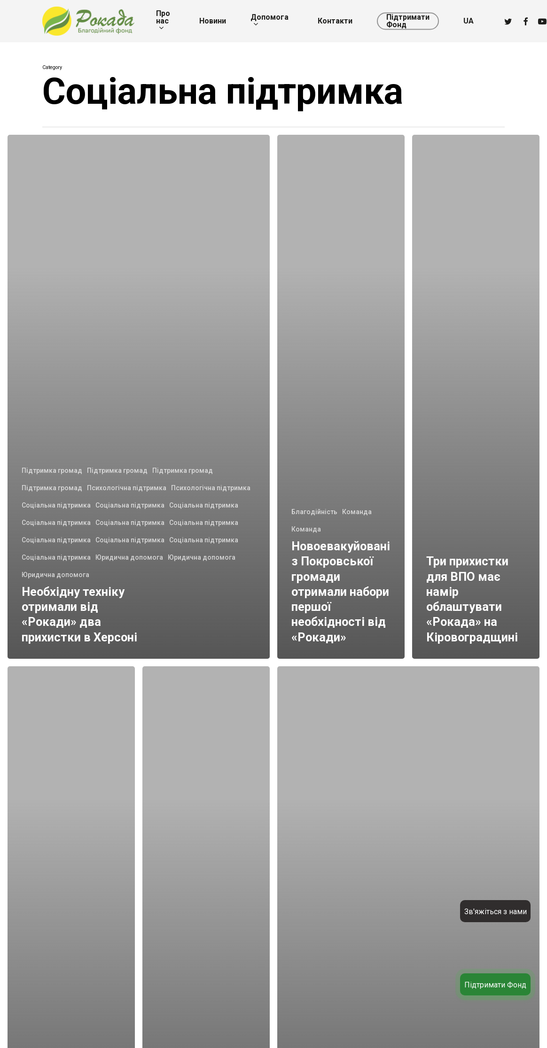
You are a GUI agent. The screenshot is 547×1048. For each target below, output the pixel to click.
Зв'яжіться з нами (495, 911)
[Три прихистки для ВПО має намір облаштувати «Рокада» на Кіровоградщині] (475, 397)
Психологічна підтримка (126, 488)
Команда (357, 512)
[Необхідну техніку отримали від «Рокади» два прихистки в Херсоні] (139, 397)
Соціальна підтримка (56, 505)
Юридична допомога (129, 557)
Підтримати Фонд (495, 984)
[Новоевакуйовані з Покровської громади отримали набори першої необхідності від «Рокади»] (341, 397)
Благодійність (314, 512)
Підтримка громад (52, 470)
